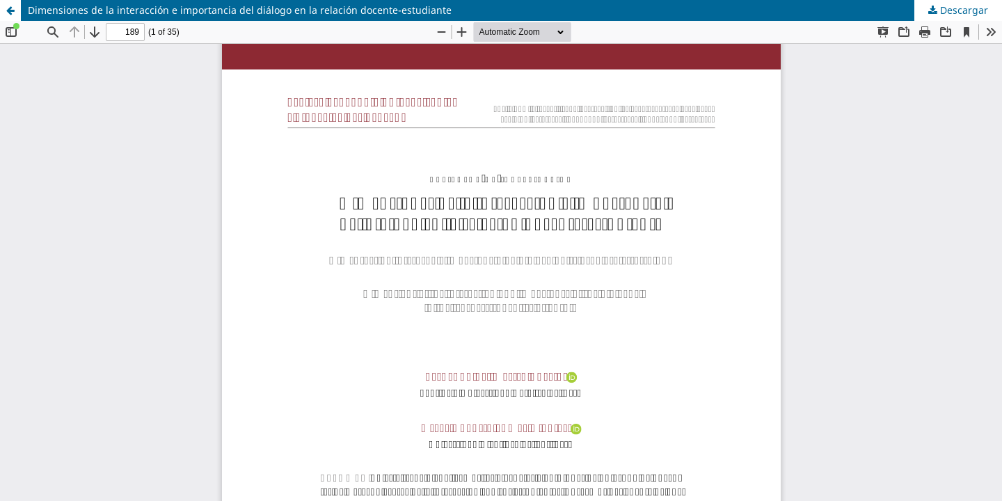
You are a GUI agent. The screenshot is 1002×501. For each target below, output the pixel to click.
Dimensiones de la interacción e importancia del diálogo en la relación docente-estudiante (240, 10)
